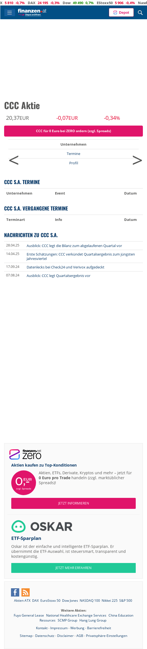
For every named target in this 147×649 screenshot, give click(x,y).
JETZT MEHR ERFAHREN (73, 567)
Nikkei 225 (110, 600)
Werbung (77, 628)
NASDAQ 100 (90, 600)
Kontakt (42, 628)
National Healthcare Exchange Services (76, 615)
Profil (73, 162)
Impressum (59, 628)
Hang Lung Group (92, 620)
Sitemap (26, 635)
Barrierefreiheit (99, 628)
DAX (46, 2)
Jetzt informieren (73, 503)
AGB (79, 635)
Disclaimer (65, 635)
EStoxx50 (119, 2)
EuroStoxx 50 (50, 600)
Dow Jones (70, 600)
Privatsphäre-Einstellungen (106, 635)
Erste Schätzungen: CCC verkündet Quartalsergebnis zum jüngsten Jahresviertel (81, 256)
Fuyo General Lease (29, 615)
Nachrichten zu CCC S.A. (31, 234)
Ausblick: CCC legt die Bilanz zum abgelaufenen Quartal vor (74, 245)
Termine (73, 153)
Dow (81, 2)
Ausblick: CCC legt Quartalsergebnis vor (58, 275)
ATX (13, 2)
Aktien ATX (22, 600)
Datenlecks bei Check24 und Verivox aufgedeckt (65, 267)
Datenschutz (44, 635)
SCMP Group (68, 620)
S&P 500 (125, 600)
